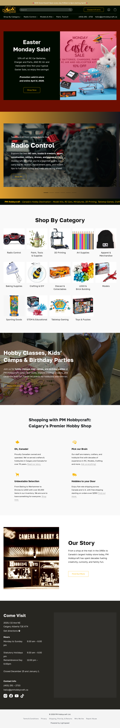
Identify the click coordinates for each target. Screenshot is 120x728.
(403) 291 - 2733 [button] (86, 17)
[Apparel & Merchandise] (105, 242)
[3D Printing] (60, 241)
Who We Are (79, 719)
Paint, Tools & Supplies (67, 17)
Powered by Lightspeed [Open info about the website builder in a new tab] (60, 723)
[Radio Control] (14, 241)
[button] (9, 10)
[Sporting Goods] (14, 308)
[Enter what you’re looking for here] (46, 9)
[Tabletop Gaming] (60, 308)
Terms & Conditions (31, 719)
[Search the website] (70, 9)
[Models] (105, 275)
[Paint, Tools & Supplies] (37, 242)
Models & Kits (47, 17)
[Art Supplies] (83, 241)
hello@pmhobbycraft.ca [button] (106, 17)
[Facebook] (11, 696)
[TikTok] (22, 696)
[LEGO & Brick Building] (83, 276)
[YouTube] (17, 696)
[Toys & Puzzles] (83, 308)
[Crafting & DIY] (37, 275)
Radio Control (31, 17)
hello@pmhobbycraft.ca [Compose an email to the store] (16, 689)
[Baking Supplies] (14, 275)
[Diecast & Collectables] (60, 276)
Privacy (44, 719)
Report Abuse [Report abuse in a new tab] (91, 719)
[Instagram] (5, 696)
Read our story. (34, 464)
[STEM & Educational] (37, 308)
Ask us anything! (88, 464)
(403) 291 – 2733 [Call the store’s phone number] (12, 685)
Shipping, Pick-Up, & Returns (60, 719)
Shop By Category (12, 17)
